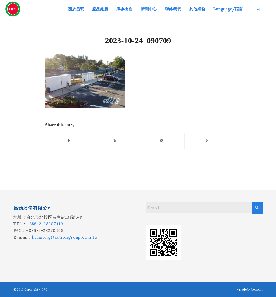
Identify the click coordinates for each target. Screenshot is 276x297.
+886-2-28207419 (45, 223)
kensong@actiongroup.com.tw (65, 237)
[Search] (258, 9)
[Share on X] (115, 141)
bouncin (257, 289)
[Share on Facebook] (68, 141)
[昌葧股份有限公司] (12, 9)
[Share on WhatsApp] (208, 141)
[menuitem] (76, 9)
